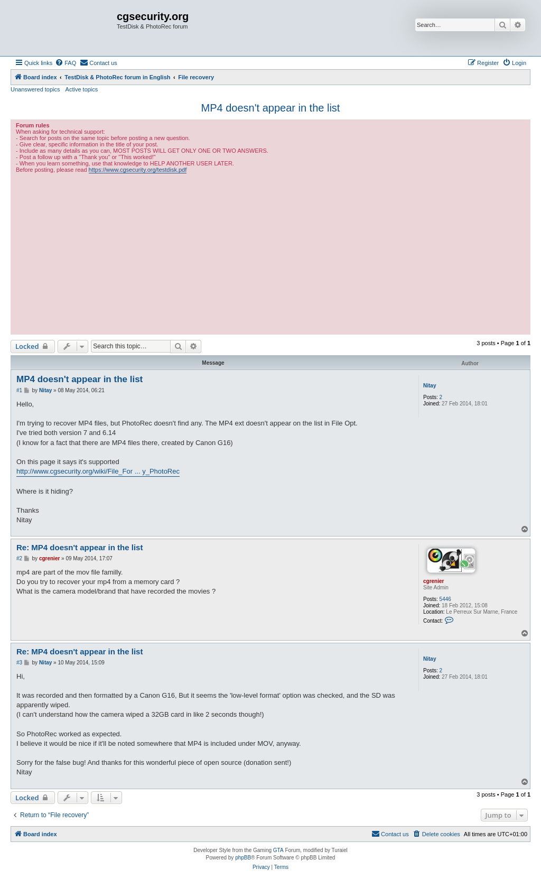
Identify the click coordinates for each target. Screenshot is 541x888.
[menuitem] (65, 63)
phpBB (243, 858)
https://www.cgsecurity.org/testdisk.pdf (138, 169)
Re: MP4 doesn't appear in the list (79, 547)
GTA (278, 850)
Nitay (429, 385)
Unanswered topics (35, 89)
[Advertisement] (270, 253)
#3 (19, 662)
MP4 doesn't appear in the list (270, 108)
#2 (19, 558)
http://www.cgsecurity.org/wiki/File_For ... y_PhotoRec (98, 471)
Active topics (82, 89)
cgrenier (433, 581)
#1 (19, 390)
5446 (445, 599)
